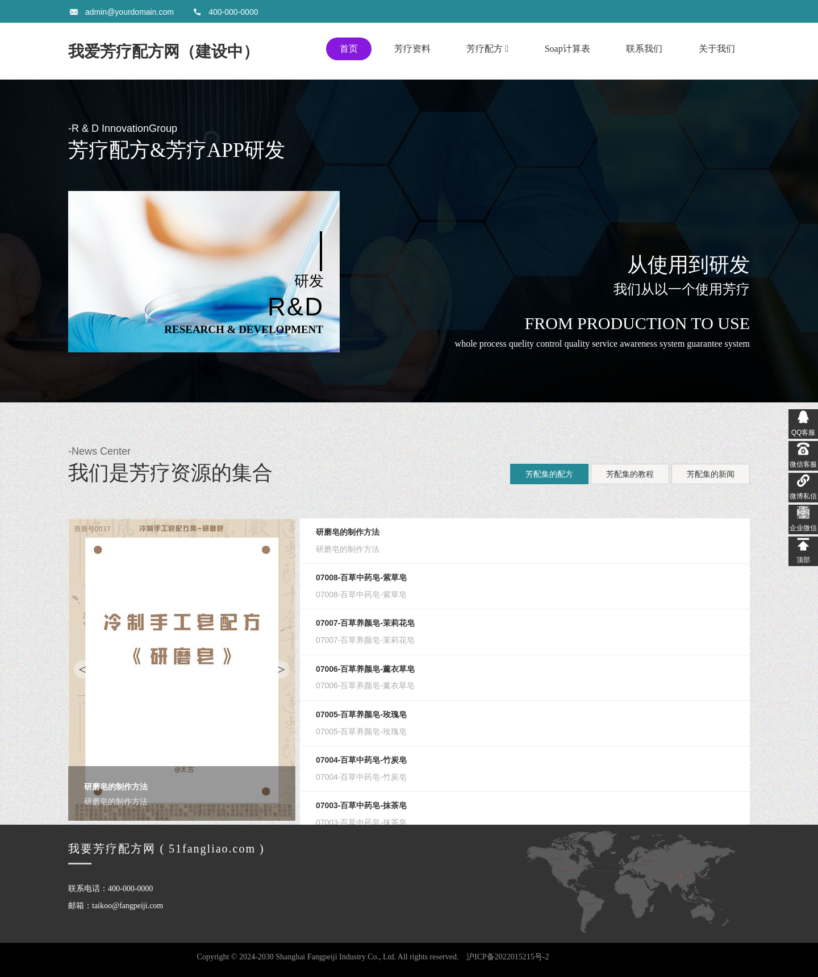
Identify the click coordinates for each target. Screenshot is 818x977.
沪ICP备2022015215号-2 (507, 957)
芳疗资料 (412, 48)
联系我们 (644, 48)
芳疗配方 (487, 48)
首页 (349, 48)
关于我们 (717, 48)
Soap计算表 (567, 48)
